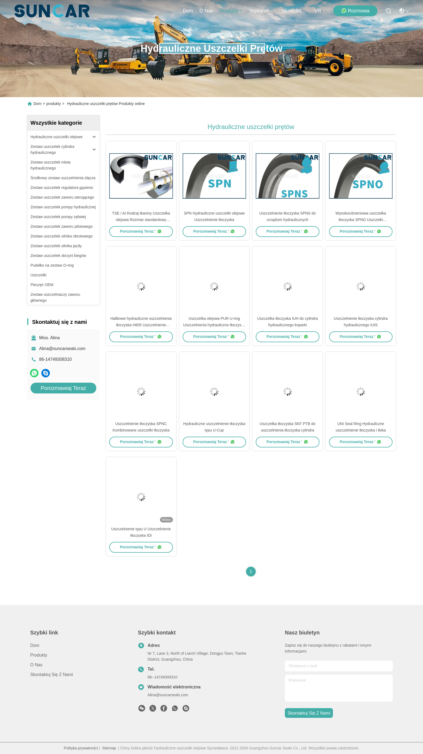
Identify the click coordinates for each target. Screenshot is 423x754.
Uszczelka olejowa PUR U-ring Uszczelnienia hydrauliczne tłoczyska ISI (214, 325)
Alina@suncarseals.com (62, 348)
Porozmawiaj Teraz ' (141, 231)
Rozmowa (355, 10)
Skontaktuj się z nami (295, 10)
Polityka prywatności (81, 748)
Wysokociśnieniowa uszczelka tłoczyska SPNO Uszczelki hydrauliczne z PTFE (361, 219)
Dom (188, 10)
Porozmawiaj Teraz (63, 388)
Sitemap (109, 748)
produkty (231, 10)
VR (317, 10)
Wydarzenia (262, 10)
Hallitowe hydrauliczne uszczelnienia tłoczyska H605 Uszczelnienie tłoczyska (141, 325)
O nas (206, 10)
